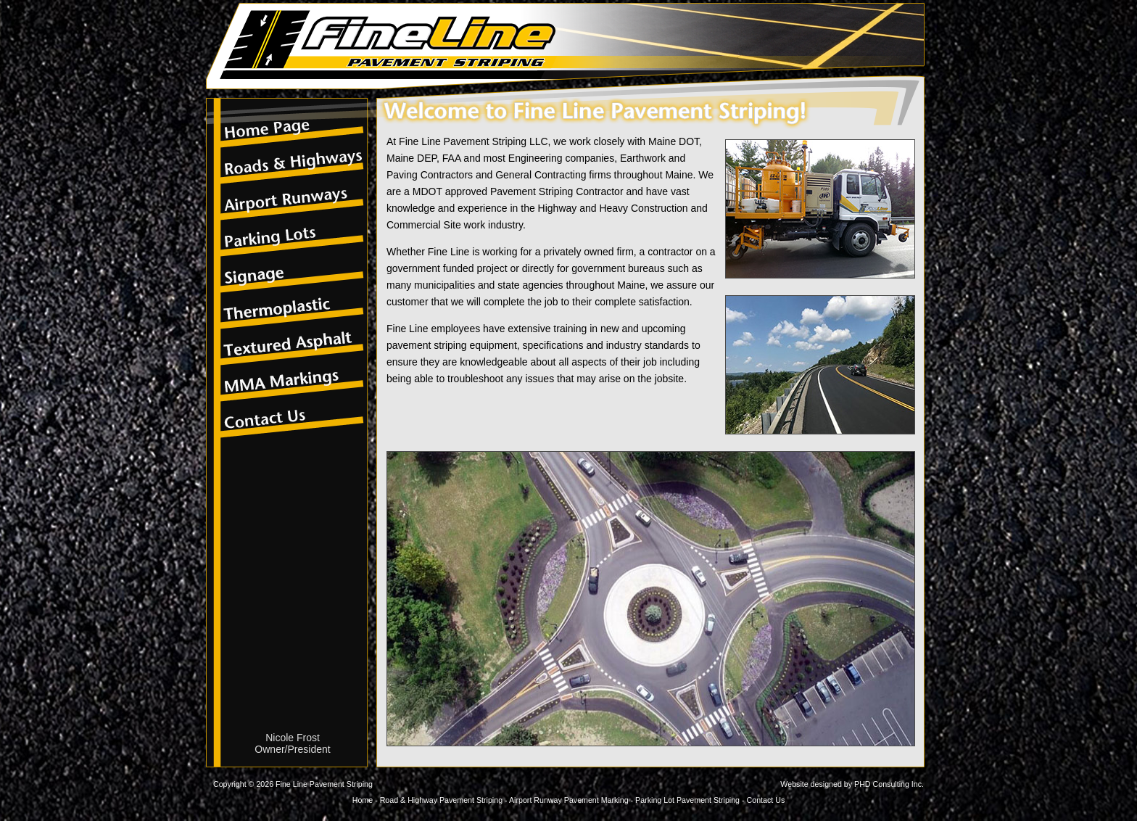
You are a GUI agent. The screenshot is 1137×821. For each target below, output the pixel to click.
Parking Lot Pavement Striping (687, 800)
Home (362, 800)
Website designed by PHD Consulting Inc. (852, 784)
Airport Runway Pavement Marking (569, 800)
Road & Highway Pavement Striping (441, 800)
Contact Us (766, 800)
